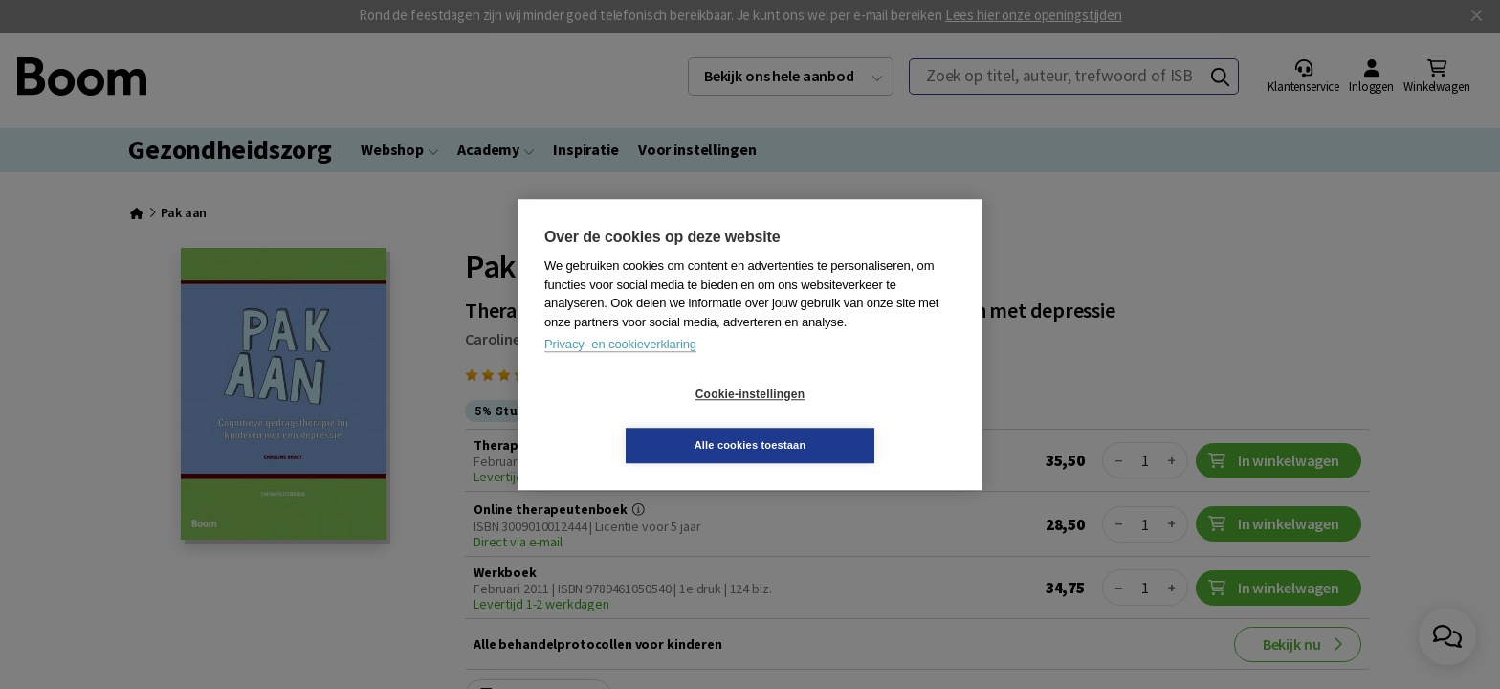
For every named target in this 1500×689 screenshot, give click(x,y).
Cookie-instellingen (636, 420)
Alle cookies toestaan (864, 419)
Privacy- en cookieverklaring (620, 370)
